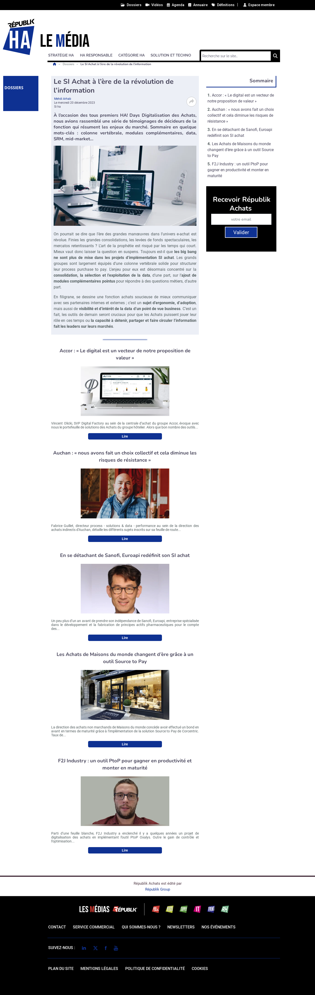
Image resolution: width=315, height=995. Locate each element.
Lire (125, 436)
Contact (57, 927)
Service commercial (94, 927)
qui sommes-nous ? (141, 927)
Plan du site (61, 968)
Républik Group (157, 889)
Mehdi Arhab (62, 98)
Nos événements (219, 927)
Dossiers (69, 64)
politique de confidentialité (155, 968)
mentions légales (99, 968)
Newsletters (181, 927)
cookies (200, 968)
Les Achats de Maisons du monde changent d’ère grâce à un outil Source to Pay (240, 150)
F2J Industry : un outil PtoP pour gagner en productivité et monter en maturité (238, 170)
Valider (241, 232)
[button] (63, 54)
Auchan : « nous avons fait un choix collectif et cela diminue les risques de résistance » (240, 115)
